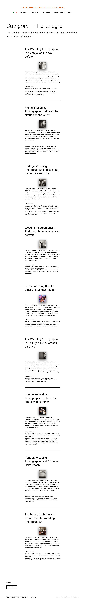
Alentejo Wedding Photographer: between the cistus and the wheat (41, 111)
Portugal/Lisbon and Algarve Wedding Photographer (40, 213)
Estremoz (39, 88)
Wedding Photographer (43, 271)
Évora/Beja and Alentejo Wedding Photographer (40, 149)
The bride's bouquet (49, 93)
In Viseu (28, 209)
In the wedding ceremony (37, 441)
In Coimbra (39, 206)
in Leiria (51, 206)
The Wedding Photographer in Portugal (42, 7)
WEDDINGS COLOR (33, 12)
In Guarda (54, 321)
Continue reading (55, 82)
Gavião (37, 435)
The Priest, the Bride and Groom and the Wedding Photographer (40, 518)
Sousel (31, 436)
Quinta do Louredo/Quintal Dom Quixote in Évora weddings (37, 151)
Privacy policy (60, 597)
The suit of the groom (31, 94)
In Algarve (44, 205)
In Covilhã (44, 206)
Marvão (51, 435)
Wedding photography (53, 271)
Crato (58, 433)
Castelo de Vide (34, 378)
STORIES (56, 12)
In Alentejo (43, 88)
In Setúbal (46, 208)
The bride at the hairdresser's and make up (39, 499)
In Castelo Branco (32, 206)
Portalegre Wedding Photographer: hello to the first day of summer (41, 398)
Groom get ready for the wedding (37, 93)
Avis (43, 433)
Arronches (39, 433)
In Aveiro (48, 205)
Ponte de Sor (27, 436)
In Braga (55, 205)
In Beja (51, 205)
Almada (32, 205)
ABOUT (25, 12)
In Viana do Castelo (52, 208)
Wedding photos (40, 94)
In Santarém (40, 208)
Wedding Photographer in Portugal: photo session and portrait (42, 231)
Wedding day (27, 326)
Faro (36, 205)
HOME (20, 12)
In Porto (31, 208)
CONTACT (69, 12)
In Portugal (53, 146)
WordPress (75, 597)
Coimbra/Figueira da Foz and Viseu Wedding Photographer (40, 211)
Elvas (26, 435)
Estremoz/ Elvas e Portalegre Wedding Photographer (39, 558)
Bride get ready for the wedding (34, 91)
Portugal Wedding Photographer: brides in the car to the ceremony (41, 170)
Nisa (58, 435)
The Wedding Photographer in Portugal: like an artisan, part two (42, 343)
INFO (61, 12)
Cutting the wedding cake (33, 148)
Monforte (55, 435)
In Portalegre (52, 88)
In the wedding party (55, 149)
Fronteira (33, 435)
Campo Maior (34, 88)
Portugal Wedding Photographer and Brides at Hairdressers (42, 461)
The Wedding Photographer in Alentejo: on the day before (42, 53)
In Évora (48, 88)
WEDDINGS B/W (46, 12)
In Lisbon (55, 206)
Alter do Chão (34, 433)
